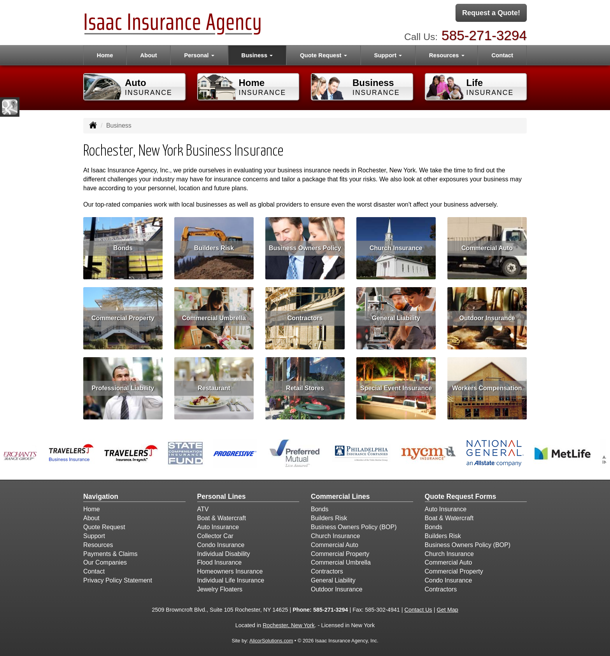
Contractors (305, 318)
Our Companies (105, 562)
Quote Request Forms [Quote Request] (460, 496)
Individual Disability (223, 554)
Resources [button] (447, 55)
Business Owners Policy (305, 248)
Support (94, 536)
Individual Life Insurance (231, 580)
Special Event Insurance (396, 388)
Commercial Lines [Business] (340, 496)
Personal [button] (199, 55)
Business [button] (257, 55)
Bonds (123, 248)
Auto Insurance (218, 527)
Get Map (447, 610)
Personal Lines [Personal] (221, 496)
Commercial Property (122, 318)
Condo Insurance (221, 545)
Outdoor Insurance (487, 318)
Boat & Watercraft (221, 518)
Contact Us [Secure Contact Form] (418, 610)
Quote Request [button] (323, 55)
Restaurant (214, 388)
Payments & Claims (110, 554)
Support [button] (388, 55)
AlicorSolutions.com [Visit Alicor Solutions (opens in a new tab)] (271, 641)
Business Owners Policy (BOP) (354, 527)
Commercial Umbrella (214, 318)
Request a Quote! (491, 13)
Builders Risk (214, 248)
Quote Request (104, 527)
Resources (98, 545)
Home (105, 55)
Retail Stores (305, 388)
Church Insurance (396, 248)
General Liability (396, 318)
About (148, 55)
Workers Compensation (487, 388)
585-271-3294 (484, 35)
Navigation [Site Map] (100, 496)
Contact (502, 55)
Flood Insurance (219, 562)
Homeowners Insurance (230, 571)
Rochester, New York (289, 625)
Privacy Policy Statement (117, 580)
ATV (203, 509)
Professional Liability (123, 388)
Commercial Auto (487, 248)
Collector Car (215, 536)
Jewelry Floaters (219, 589)
